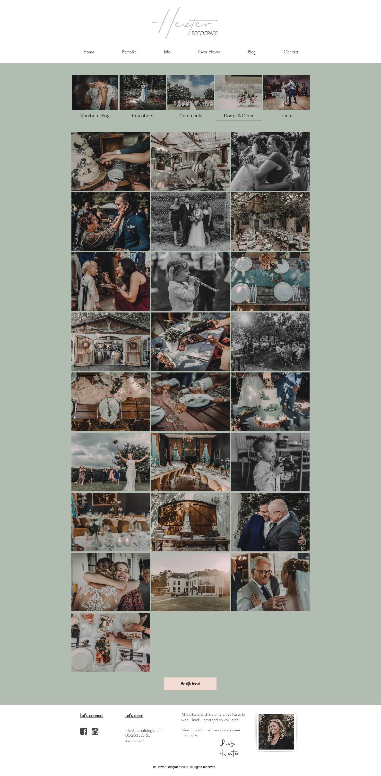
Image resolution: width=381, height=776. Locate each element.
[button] (167, 52)
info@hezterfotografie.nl (144, 730)
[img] (238, 98)
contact (198, 730)
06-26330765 (137, 735)
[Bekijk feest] (190, 683)
